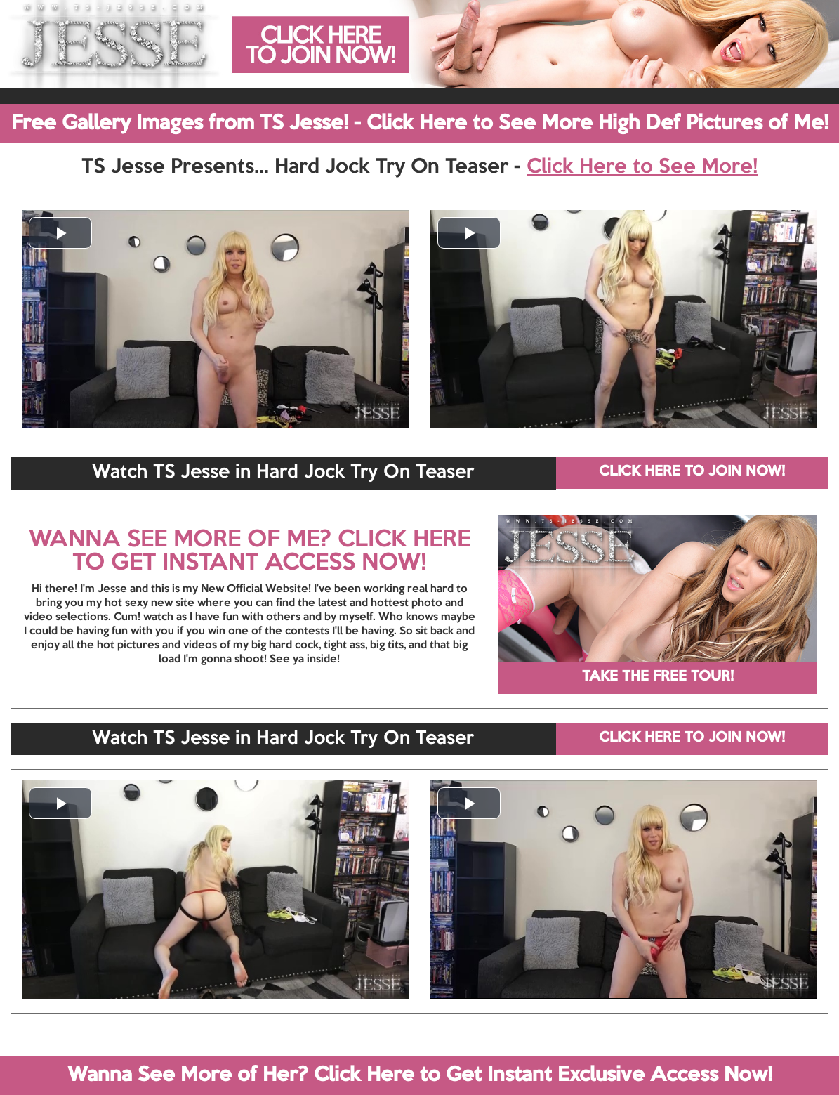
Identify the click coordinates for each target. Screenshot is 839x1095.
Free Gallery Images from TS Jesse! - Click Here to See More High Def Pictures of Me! (419, 123)
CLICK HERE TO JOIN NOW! (692, 472)
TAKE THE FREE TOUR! (658, 677)
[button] (60, 233)
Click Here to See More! (642, 167)
